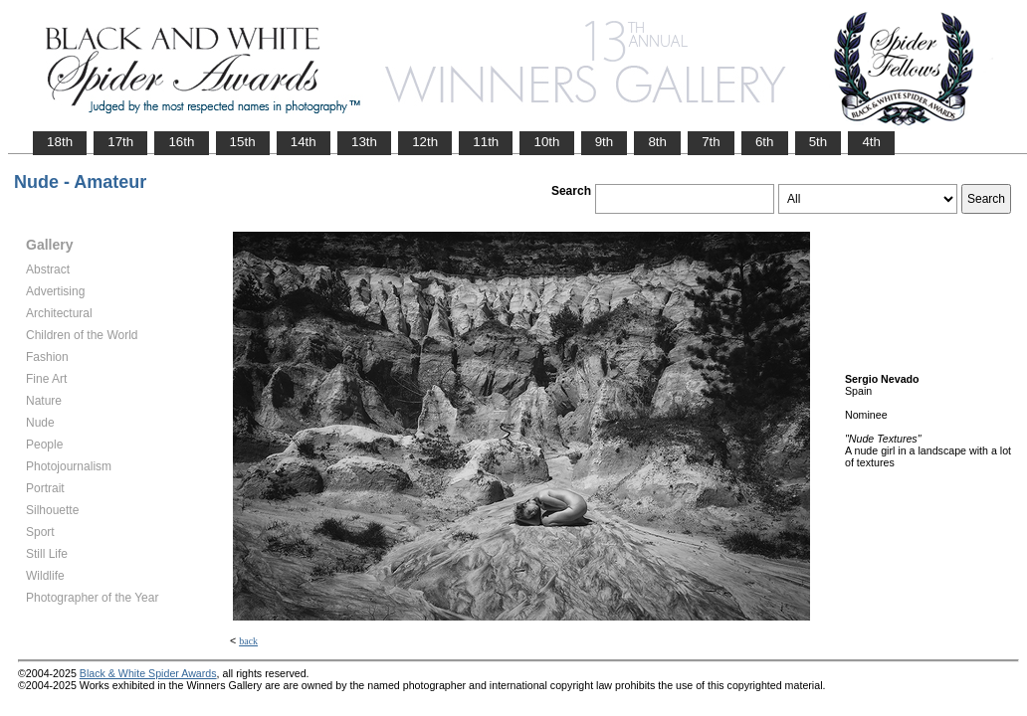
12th (425, 141)
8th (657, 141)
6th (764, 141)
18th (60, 141)
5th (818, 141)
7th (711, 141)
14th (303, 141)
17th (120, 141)
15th (243, 141)
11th (486, 141)
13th (364, 141)
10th (546, 141)
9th (604, 141)
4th (871, 141)
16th (181, 141)
